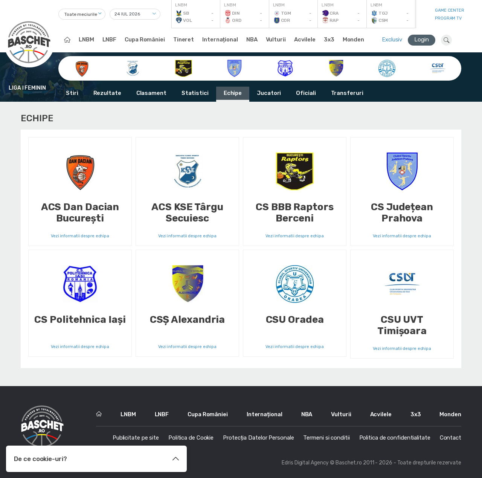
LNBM (86, 39)
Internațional (220, 39)
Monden (353, 39)
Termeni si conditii (326, 437)
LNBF (109, 39)
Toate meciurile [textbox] (80, 14)
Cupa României (145, 39)
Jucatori (269, 93)
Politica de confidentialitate (394, 437)
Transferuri (347, 93)
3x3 (329, 39)
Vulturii (276, 39)
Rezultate (107, 93)
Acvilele (305, 39)
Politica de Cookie (191, 437)
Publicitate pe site (136, 437)
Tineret (183, 39)
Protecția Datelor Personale (258, 437)
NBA (252, 39)
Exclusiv (392, 39)
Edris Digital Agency (305, 463)
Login (421, 39)
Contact (450, 437)
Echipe (233, 93)
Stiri (72, 93)
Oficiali (306, 93)
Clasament (151, 93)
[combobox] (81, 14)
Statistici (195, 93)
